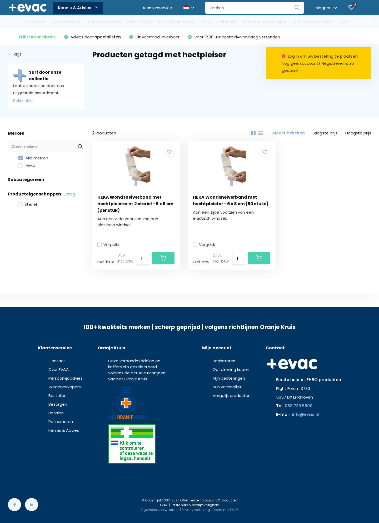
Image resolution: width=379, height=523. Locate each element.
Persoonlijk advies (65, 378)
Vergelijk (108, 244)
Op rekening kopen (231, 369)
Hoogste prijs (358, 133)
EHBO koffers (31, 22)
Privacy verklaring (196, 509)
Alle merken (33, 158)
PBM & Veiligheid (218, 22)
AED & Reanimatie (176, 22)
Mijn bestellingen (229, 378)
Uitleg (69, 194)
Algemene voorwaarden (160, 509)
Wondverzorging (103, 22)
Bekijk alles (23, 100)
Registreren (224, 361)
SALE (343, 22)
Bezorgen (57, 404)
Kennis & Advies (78, 8)
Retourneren (60, 421)
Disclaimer (221, 509)
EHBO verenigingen (312, 22)
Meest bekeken (289, 133)
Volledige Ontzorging (264, 22)
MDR (235, 509)
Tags (17, 54)
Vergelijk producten (232, 395)
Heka (26, 165)
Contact (56, 361)
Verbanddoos (65, 22)
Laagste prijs (325, 133)
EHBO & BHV (139, 22)
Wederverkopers (64, 387)
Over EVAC (58, 369)
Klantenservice (157, 8)
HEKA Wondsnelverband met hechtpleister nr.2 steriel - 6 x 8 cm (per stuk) (135, 203)
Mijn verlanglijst (227, 387)
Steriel (27, 204)
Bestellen (57, 395)
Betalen (56, 413)
